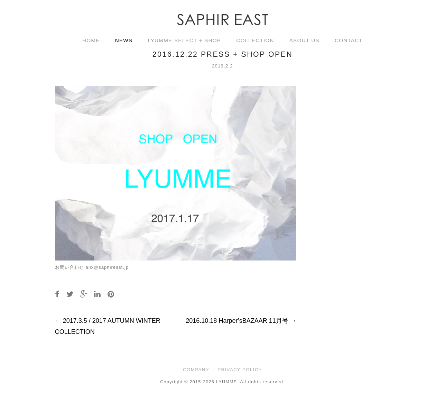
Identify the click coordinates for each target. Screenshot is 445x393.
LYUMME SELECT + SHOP (184, 40)
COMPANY (196, 369)
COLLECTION (255, 40)
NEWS (124, 40)
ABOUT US (304, 40)
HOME (91, 40)
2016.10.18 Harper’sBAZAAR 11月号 (241, 320)
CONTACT (349, 40)
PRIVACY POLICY (239, 369)
